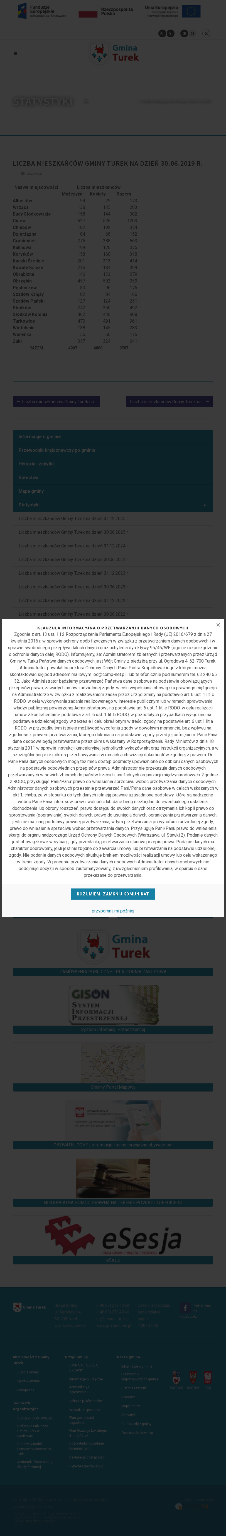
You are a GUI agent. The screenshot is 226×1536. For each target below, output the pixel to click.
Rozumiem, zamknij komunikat (113, 894)
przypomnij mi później (113, 911)
